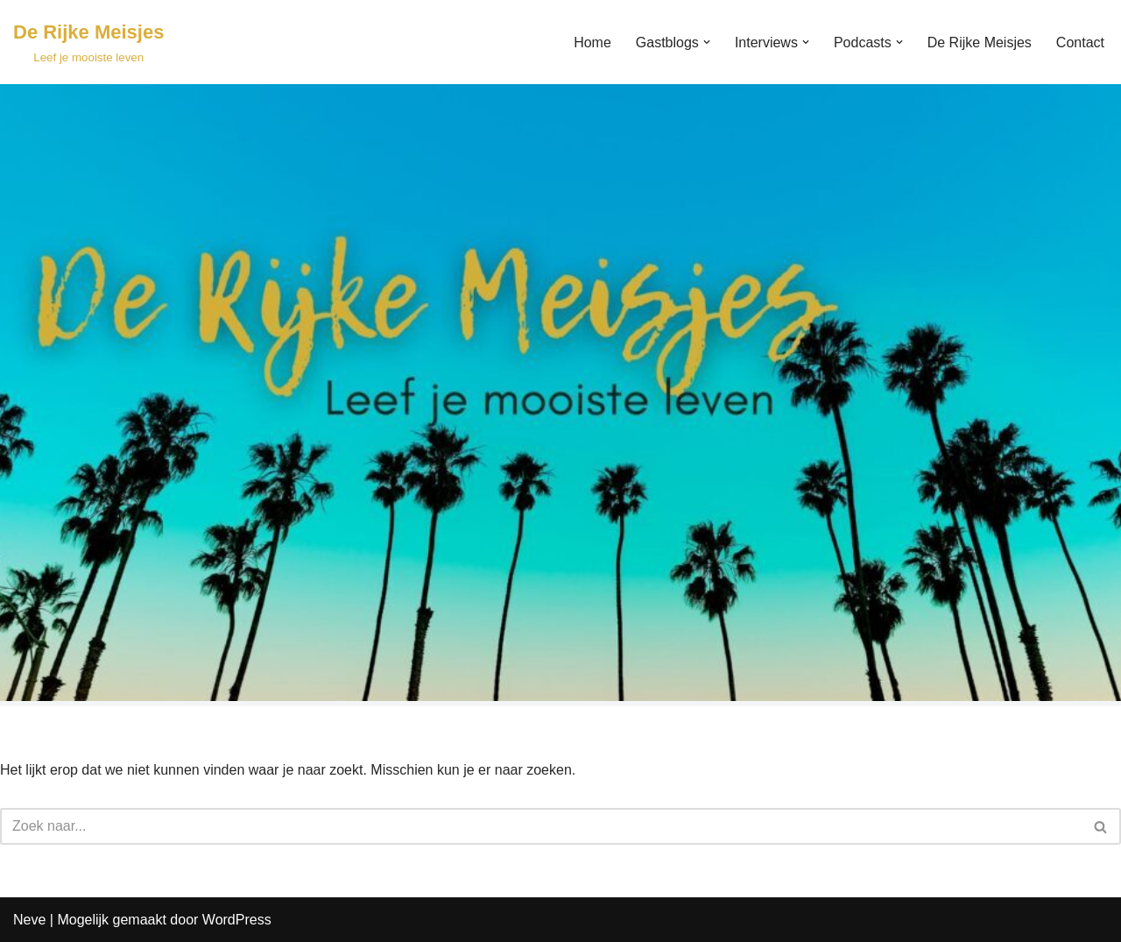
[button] (706, 42)
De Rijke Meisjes (979, 42)
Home (592, 42)
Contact (1080, 42)
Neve (29, 919)
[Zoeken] (541, 826)
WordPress (236, 919)
